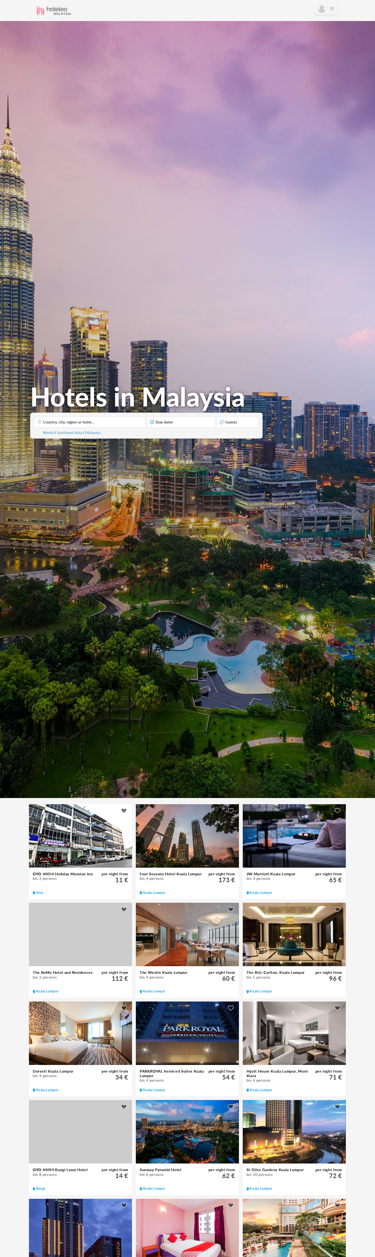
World (48, 432)
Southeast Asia (69, 432)
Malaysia (92, 432)
